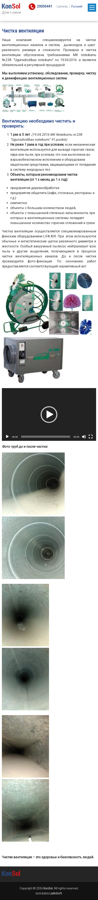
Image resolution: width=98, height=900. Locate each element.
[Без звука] (84, 437)
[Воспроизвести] (7, 437)
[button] (49, 414)
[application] (49, 414)
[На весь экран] (91, 437)
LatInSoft (56, 893)
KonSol (48, 888)
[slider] (45, 437)
